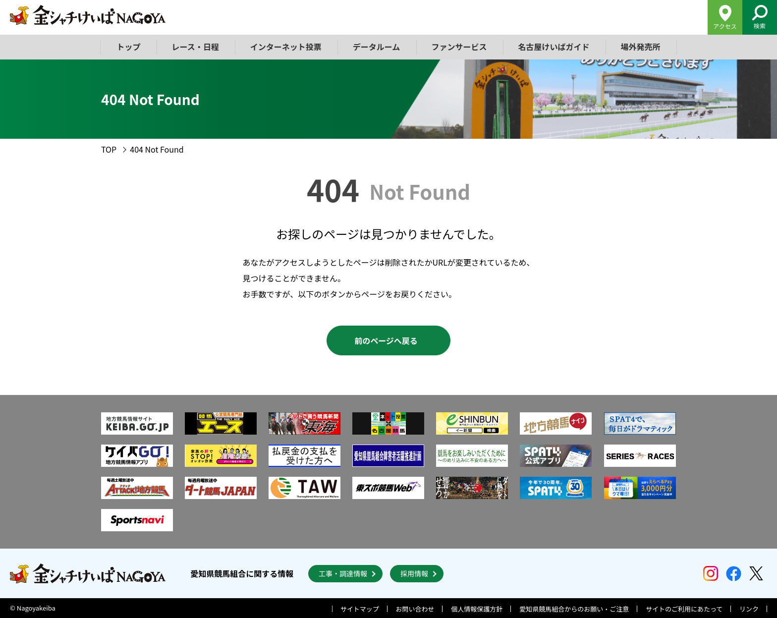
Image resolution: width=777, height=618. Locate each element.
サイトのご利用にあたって (684, 609)
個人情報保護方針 (476, 609)
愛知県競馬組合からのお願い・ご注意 (574, 609)
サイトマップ (359, 609)
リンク (749, 609)
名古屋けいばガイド (553, 47)
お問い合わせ (415, 609)
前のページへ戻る (386, 340)
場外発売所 (640, 47)
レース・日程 (195, 47)
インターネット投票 (286, 47)
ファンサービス (459, 47)
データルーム (376, 47)
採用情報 (414, 573)
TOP (108, 149)
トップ (129, 47)
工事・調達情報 (343, 573)
